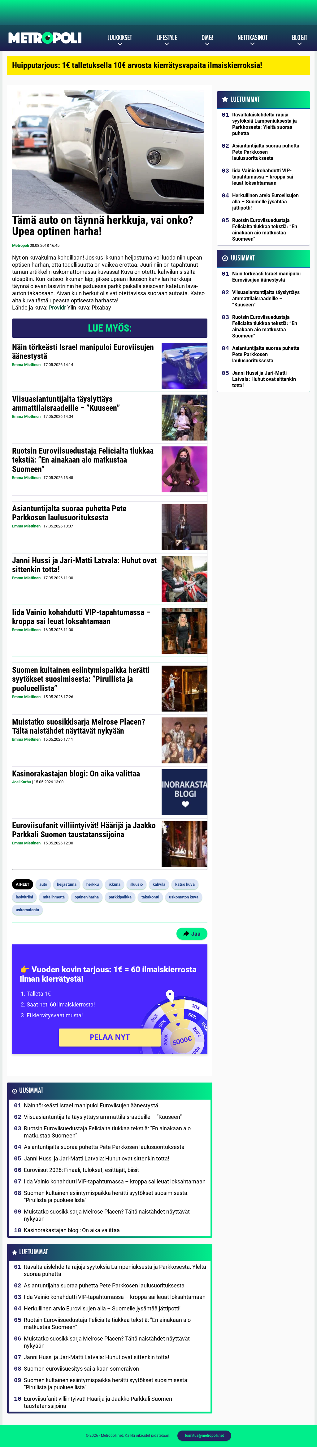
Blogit (299, 38)
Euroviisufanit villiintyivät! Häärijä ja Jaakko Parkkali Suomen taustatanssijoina (84, 830)
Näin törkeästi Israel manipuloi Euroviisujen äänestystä (83, 351)
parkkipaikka (120, 897)
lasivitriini (24, 897)
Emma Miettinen (26, 364)
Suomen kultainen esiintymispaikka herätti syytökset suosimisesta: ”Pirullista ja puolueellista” (81, 679)
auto (43, 884)
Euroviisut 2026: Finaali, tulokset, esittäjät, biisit (81, 1170)
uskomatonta (27, 909)
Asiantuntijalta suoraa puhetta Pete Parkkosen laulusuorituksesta (69, 513)
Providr (57, 307)
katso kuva (185, 884)
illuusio (136, 884)
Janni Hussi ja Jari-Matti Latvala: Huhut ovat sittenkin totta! (84, 565)
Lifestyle (166, 38)
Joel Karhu (21, 782)
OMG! (207, 38)
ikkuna (114, 884)
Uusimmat (31, 1090)
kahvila (159, 884)
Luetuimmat (33, 1252)
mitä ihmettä (54, 897)
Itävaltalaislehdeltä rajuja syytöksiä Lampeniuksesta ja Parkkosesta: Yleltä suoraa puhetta (115, 1270)
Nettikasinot (252, 38)
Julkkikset (120, 38)
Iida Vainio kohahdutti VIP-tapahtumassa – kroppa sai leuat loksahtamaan (81, 617)
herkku (92, 884)
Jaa (192, 933)
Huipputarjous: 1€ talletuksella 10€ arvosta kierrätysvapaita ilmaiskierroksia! (137, 65)
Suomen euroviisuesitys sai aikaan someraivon (81, 1368)
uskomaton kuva (183, 897)
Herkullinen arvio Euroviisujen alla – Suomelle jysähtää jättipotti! (102, 1308)
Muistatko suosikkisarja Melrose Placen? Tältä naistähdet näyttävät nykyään (78, 726)
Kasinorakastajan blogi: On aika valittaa (76, 773)
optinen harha (87, 897)
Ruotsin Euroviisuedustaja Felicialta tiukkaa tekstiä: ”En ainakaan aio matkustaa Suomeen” (83, 460)
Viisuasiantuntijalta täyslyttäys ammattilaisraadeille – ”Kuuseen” (66, 403)
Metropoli (20, 245)
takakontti (150, 897)
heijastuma (66, 884)
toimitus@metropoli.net (204, 1435)
